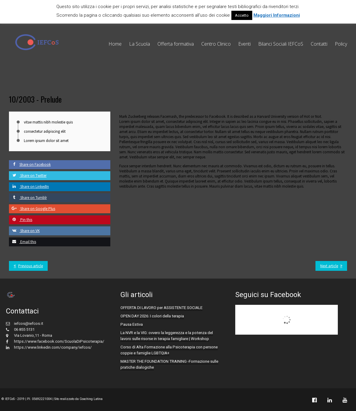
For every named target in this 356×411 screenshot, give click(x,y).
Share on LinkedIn (29, 186)
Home (115, 44)
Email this (22, 241)
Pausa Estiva (131, 324)
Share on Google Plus (32, 208)
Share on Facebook (30, 164)
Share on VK (24, 230)
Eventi (244, 44)
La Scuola (139, 44)
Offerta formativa (175, 44)
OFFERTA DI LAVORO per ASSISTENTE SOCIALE (161, 307)
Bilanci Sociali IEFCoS (280, 44)
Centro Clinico (216, 44)
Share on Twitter (28, 175)
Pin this (20, 219)
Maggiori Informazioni (276, 15)
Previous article (30, 265)
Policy (341, 44)
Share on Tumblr (28, 197)
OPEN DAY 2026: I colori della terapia (152, 316)
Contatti (319, 44)
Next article (329, 265)
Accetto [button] (242, 15)
